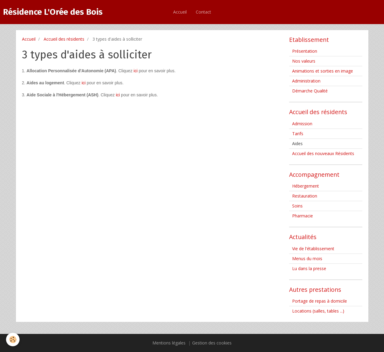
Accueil (180, 12)
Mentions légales (169, 343)
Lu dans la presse (309, 268)
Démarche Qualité (310, 91)
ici (136, 70)
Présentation (304, 51)
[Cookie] (13, 339)
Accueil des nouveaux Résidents (323, 153)
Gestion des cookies (212, 343)
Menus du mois (307, 258)
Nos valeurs (303, 61)
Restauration (304, 196)
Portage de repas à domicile (319, 301)
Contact (203, 12)
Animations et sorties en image (322, 71)
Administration (306, 81)
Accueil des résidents (64, 39)
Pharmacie (302, 216)
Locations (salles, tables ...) (318, 311)
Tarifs (297, 133)
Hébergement (305, 186)
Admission (302, 123)
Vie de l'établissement (313, 248)
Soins (297, 206)
